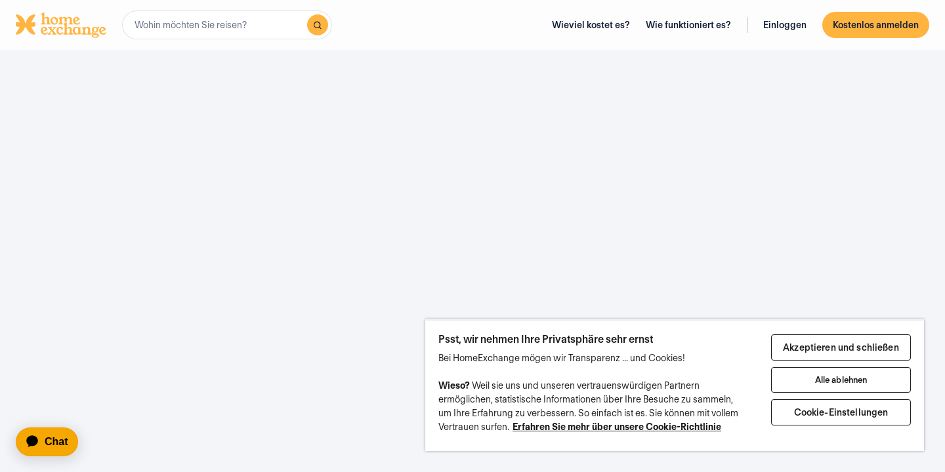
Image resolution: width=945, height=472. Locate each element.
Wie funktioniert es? (688, 25)
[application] (53, 442)
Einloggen (785, 25)
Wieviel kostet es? (591, 25)
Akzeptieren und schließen (841, 347)
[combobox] (227, 24)
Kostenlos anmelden (876, 25)
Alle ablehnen (841, 380)
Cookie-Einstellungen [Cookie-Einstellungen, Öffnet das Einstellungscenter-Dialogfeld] (841, 412)
